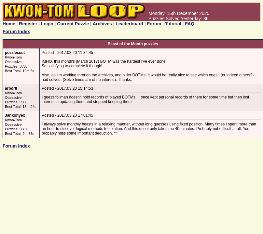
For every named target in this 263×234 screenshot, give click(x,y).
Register (28, 23)
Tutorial (173, 23)
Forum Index (16, 31)
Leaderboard (129, 23)
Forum (154, 23)
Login (47, 23)
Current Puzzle (73, 23)
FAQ (189, 23)
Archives (102, 23)
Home (9, 23)
